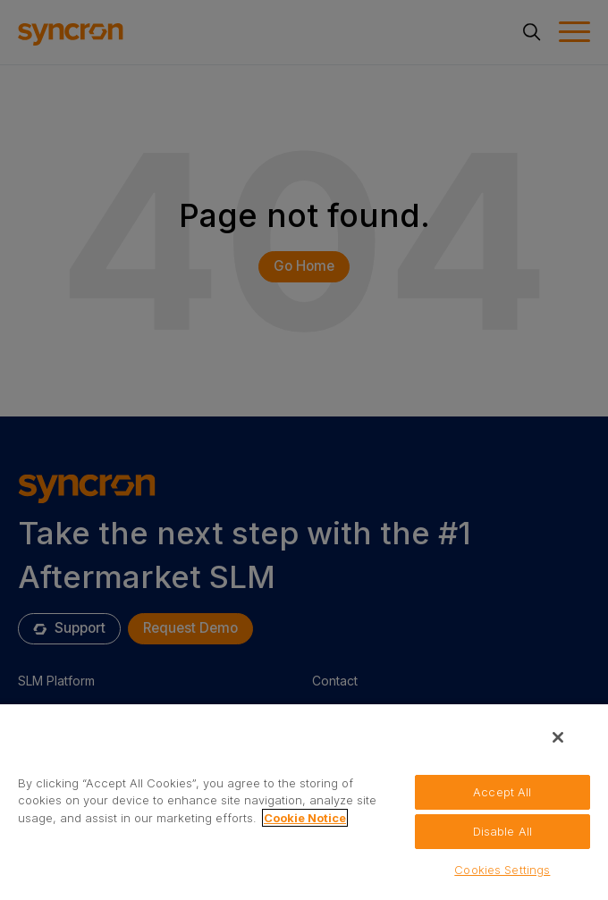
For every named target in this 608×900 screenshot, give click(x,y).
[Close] (558, 737)
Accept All (502, 792)
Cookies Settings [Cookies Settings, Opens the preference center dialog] (502, 869)
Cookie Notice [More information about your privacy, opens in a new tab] (305, 818)
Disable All (502, 831)
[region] (304, 801)
